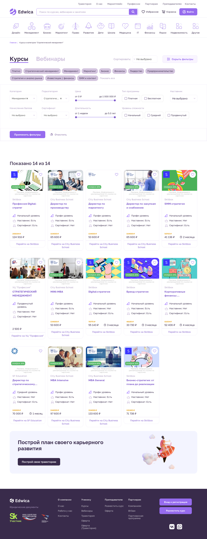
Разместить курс (114, 506)
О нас (99, 3)
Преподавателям (172, 3)
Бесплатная (154, 98)
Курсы (19, 58)
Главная (13, 42)
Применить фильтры (27, 134)
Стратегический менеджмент (42, 71)
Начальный (134, 115)
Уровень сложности (133, 108)
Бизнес (105, 71)
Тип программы (130, 91)
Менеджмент (71, 71)
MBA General (96, 380)
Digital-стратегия (99, 291)
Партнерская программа (135, 517)
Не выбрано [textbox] (144, 59)
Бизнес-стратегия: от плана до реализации (140, 382)
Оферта (85, 520)
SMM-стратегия (174, 203)
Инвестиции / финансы (60, 78)
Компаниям (134, 506)
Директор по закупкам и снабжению (141, 205)
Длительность (83, 108)
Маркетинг (90, 71)
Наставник (176, 91)
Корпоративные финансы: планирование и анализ (174, 294)
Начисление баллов (21, 108)
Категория (16, 91)
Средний (156, 115)
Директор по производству (59, 205)
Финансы (119, 71)
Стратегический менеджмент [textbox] (54, 98)
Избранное (149, 12)
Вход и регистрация (175, 502)
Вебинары (50, 58)
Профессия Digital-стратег (24, 205)
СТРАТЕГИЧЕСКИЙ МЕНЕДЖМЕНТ (24, 293)
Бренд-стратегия (137, 291)
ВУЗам (131, 511)
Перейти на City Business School (65, 246)
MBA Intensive (59, 380)
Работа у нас (65, 511)
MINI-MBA (56, 291)
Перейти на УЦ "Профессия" (27, 335)
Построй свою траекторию (39, 461)
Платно (16, 71)
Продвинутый (178, 115)
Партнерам (151, 3)
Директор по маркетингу (96, 205)
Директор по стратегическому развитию (23, 382)
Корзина (169, 12)
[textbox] (181, 98)
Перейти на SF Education (27, 420)
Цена (78, 91)
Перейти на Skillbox (27, 244)
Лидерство (136, 71)
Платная (132, 98)
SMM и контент (87, 78)
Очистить (61, 134)
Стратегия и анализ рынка (27, 78)
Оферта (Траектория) (88, 526)
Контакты (190, 3)
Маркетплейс (114, 3)
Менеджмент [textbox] (20, 98)
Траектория (84, 3)
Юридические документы (24, 507)
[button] (180, 59)
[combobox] (145, 59)
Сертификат (48, 108)
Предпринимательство (160, 71)
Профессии (133, 3)
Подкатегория (50, 91)
